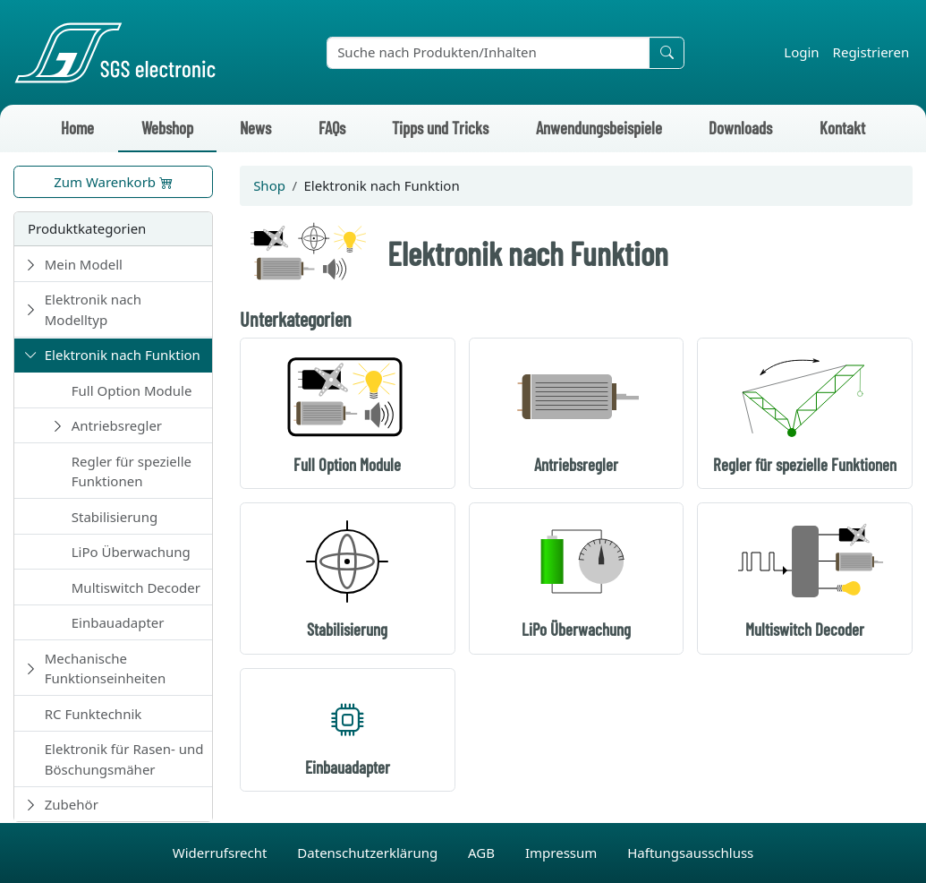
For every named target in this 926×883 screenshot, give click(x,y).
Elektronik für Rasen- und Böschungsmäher (124, 759)
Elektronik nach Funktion (122, 355)
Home (77, 127)
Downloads (740, 127)
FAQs (332, 127)
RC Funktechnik (93, 714)
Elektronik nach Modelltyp (93, 309)
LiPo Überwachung (131, 552)
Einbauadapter (118, 622)
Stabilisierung (114, 517)
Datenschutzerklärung (369, 853)
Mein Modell (84, 264)
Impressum (562, 853)
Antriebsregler (117, 425)
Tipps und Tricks (440, 127)
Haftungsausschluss (690, 853)
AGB (483, 853)
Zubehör (71, 804)
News (255, 127)
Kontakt (842, 127)
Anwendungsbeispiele (599, 127)
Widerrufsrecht (222, 853)
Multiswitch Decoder (136, 587)
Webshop (167, 127)
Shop (269, 185)
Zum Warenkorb (113, 182)
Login (801, 52)
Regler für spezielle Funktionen (131, 471)
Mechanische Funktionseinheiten (105, 668)
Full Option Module (132, 390)
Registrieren (871, 52)
